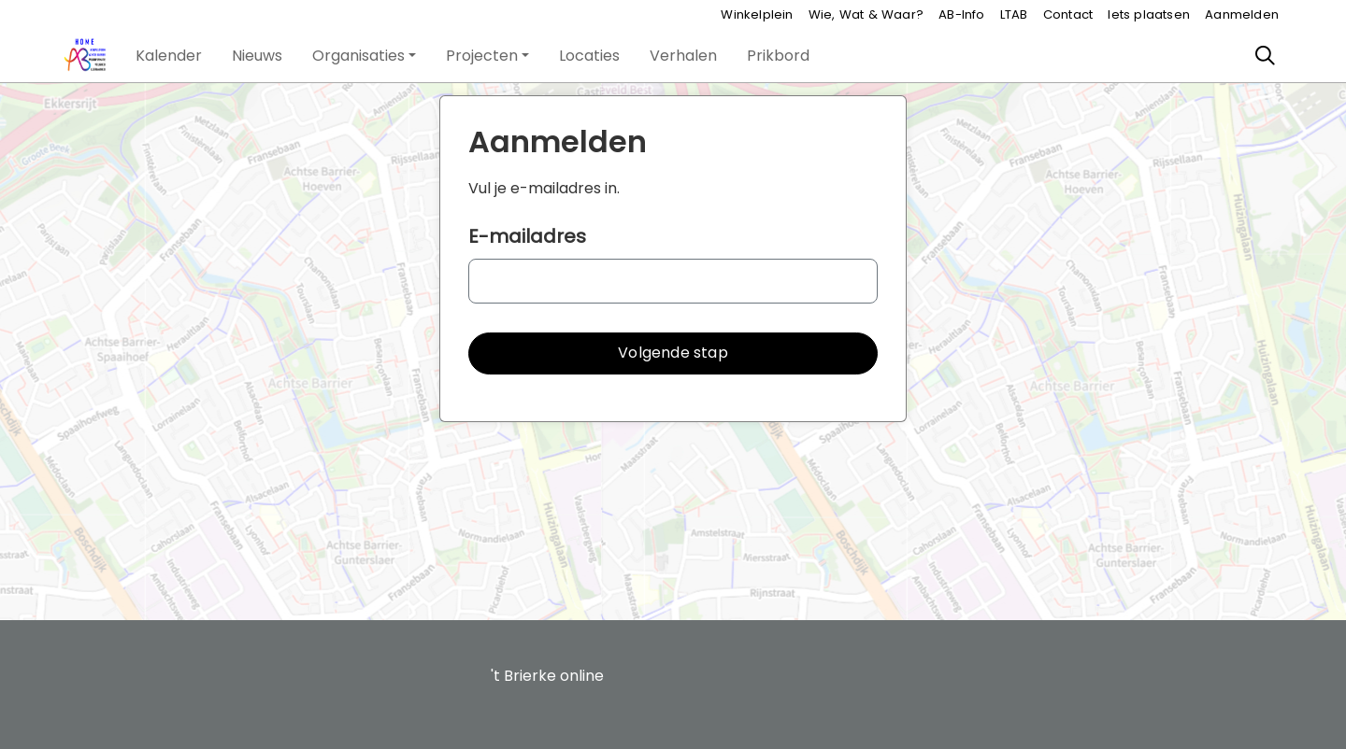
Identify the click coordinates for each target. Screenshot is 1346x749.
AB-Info (961, 14)
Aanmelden (1242, 14)
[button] (169, 56)
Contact (1068, 14)
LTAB (1014, 14)
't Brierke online (547, 675)
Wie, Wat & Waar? (866, 14)
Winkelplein (757, 14)
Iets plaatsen (1149, 14)
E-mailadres (527, 236)
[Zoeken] (1265, 56)
